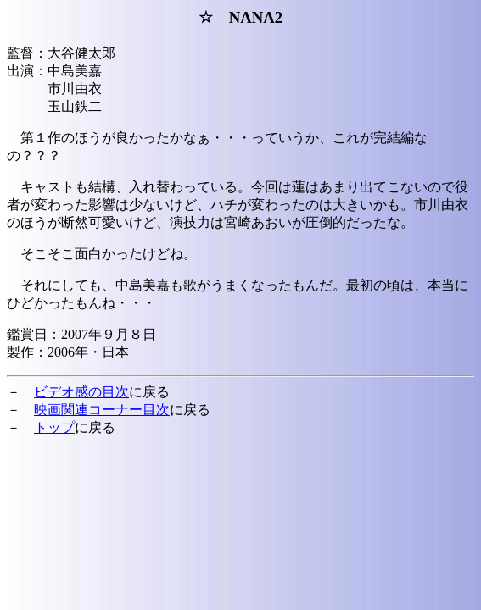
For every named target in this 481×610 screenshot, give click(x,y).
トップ (54, 427)
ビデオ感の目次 (81, 392)
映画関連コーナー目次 (102, 409)
